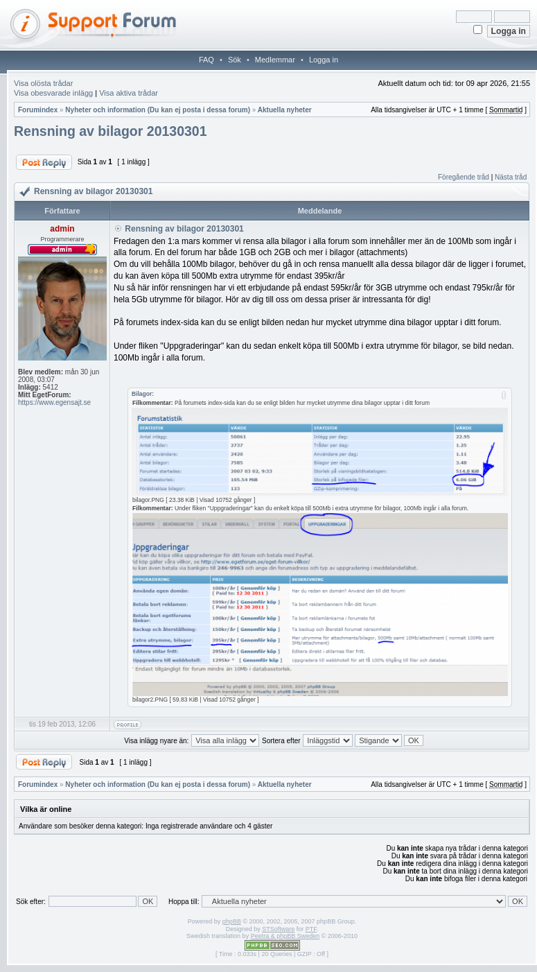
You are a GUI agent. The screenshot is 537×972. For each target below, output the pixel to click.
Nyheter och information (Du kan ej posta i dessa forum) (157, 110)
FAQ (206, 59)
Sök (234, 59)
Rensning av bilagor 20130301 (110, 131)
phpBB (231, 921)
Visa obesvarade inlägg (53, 93)
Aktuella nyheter (285, 110)
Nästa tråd (511, 177)
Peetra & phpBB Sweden (285, 935)
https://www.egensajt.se (54, 402)
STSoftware (278, 929)
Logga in (323, 59)
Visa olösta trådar (43, 83)
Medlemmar (275, 59)
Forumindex (38, 110)
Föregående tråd (463, 177)
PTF (311, 929)
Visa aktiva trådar (128, 93)
